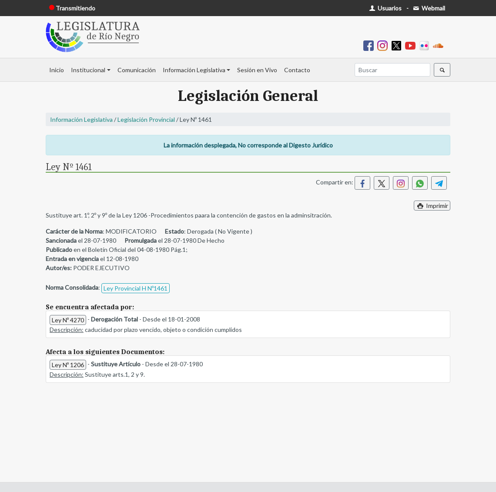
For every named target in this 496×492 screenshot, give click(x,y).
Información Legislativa (194, 70)
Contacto (297, 70)
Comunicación (136, 70)
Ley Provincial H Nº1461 (136, 288)
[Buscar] (392, 70)
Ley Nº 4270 (68, 320)
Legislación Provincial (146, 119)
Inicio (56, 70)
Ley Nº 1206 (68, 364)
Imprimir (432, 205)
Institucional (88, 70)
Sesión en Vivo (257, 70)
